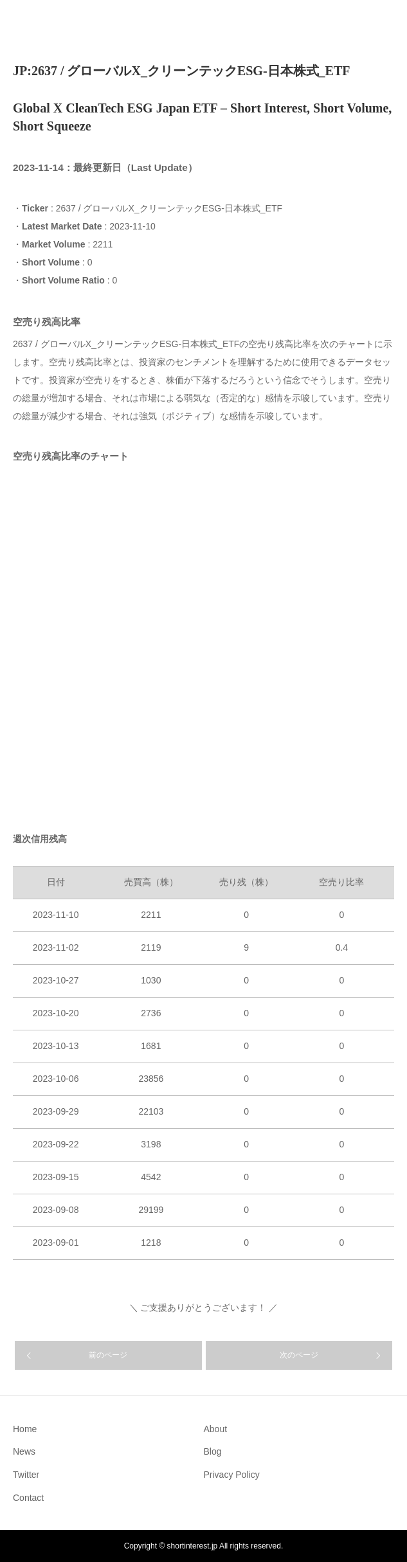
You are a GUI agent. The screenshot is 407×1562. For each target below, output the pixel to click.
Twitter (26, 1474)
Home (25, 1429)
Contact (28, 1498)
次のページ (299, 1355)
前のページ (108, 1355)
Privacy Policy (232, 1474)
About (216, 1429)
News (24, 1451)
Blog (213, 1451)
